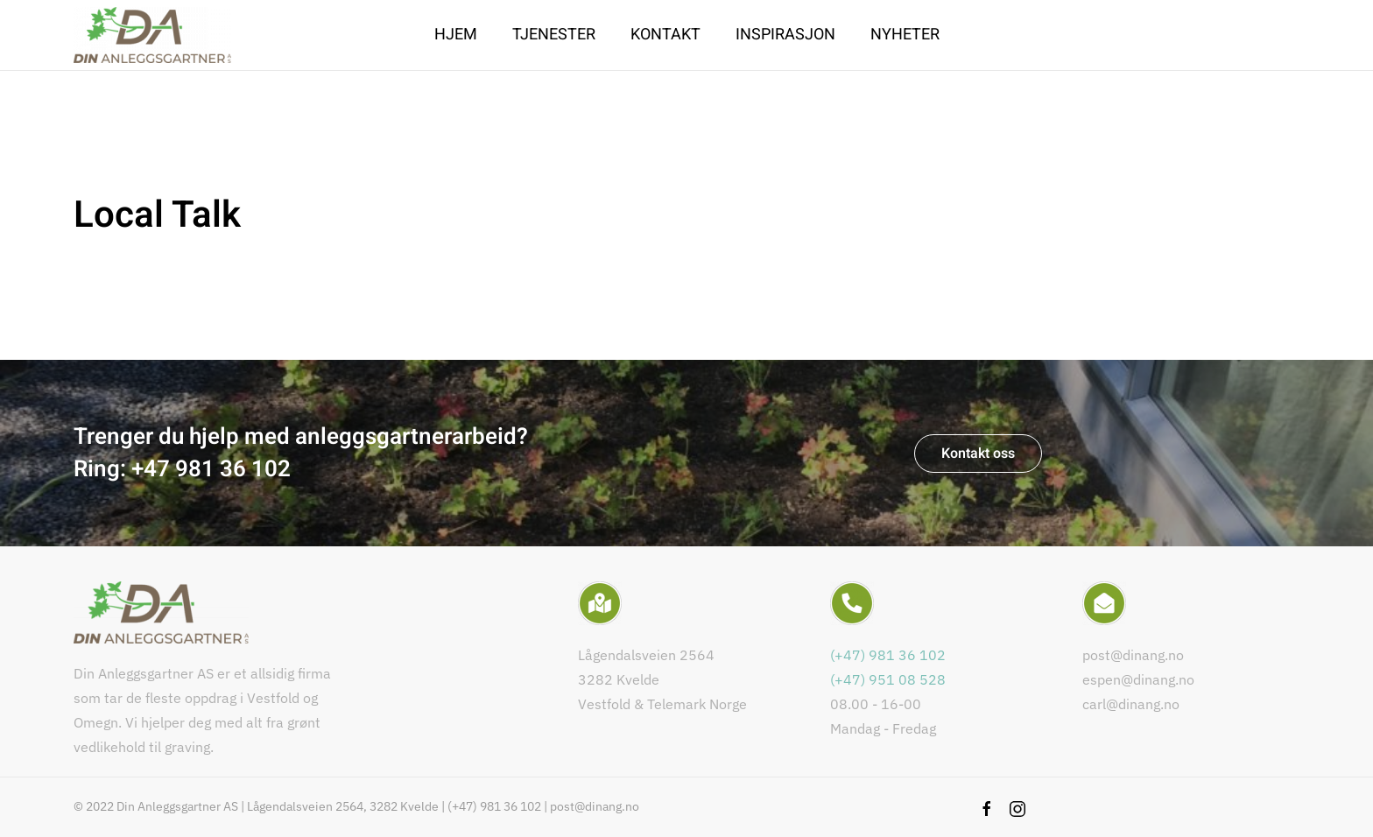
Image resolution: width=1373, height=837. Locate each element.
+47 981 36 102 (211, 469)
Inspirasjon (785, 34)
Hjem (455, 34)
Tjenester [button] (553, 34)
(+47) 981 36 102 (888, 655)
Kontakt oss (978, 453)
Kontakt (665, 34)
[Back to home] (152, 35)
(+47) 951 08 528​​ (888, 679)
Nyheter (905, 34)
